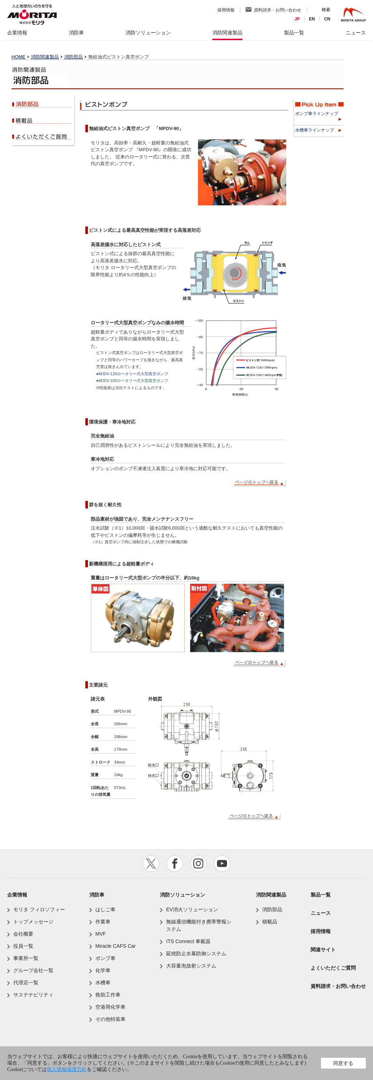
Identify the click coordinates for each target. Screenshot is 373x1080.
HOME (18, 56)
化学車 (102, 970)
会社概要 (23, 934)
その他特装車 (110, 1019)
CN (327, 18)
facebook (174, 863)
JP (297, 18)
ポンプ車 (105, 958)
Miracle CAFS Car (115, 946)
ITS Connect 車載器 (188, 941)
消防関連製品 (45, 56)
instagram (198, 863)
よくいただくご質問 (42, 136)
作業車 (102, 921)
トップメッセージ (33, 921)
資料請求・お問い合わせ (277, 10)
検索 (326, 9)
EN (312, 18)
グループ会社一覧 (33, 970)
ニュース (321, 913)
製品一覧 (321, 895)
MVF (100, 934)
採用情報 (226, 10)
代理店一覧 (25, 982)
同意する (343, 1063)
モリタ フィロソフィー (39, 909)
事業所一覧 (25, 958)
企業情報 (17, 895)
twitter (151, 863)
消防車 (96, 895)
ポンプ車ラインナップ (316, 113)
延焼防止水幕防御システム (196, 953)
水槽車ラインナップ (314, 130)
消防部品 (73, 56)
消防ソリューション (182, 895)
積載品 (42, 120)
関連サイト (323, 949)
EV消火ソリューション (192, 909)
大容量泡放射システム (191, 966)
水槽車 (102, 982)
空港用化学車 (110, 1007)
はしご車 (105, 909)
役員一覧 (23, 946)
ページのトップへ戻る (259, 483)
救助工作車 (108, 995)
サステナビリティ (33, 995)
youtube (222, 863)
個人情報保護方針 (67, 1069)
